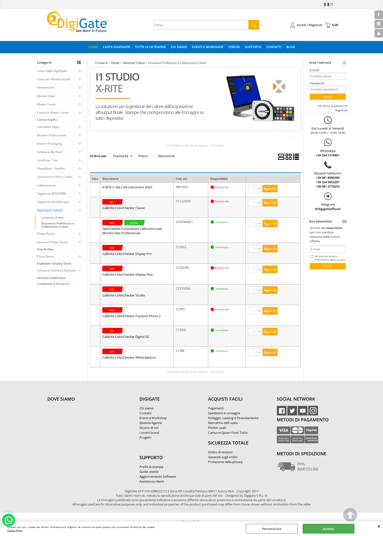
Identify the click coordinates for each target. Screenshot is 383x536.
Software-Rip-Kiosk (50, 152)
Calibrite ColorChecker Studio (123, 295)
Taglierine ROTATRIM (51, 194)
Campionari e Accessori (53, 284)
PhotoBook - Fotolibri (51, 168)
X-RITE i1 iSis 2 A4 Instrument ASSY (127, 187)
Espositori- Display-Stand (54, 263)
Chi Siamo (179, 47)
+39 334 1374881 (328, 155)
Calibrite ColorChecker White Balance (129, 357)
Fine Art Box (45, 249)
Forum (234, 47)
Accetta (328, 528)
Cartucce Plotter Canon (53, 113)
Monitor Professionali (51, 135)
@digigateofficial (327, 209)
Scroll (350, 515)
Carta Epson (45, 256)
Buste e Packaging (49, 144)
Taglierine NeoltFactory (53, 202)
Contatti (273, 47)
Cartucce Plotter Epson (52, 242)
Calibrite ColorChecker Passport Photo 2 (131, 316)
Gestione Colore (50, 210)
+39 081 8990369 (328, 177)
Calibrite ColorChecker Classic (123, 208)
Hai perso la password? (332, 106)
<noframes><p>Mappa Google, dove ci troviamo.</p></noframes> (84, 431)
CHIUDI (379, 526)
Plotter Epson (46, 234)
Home (93, 47)
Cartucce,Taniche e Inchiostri (56, 270)
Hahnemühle (46, 87)
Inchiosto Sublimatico (51, 278)
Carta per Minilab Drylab (54, 79)
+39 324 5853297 (328, 182)
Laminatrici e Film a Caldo (54, 177)
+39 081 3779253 (328, 186)
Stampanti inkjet (48, 127)
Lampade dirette (52, 217)
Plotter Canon (46, 104)
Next (297, 101)
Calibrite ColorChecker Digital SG (125, 336)
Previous (93, 101)
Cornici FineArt (47, 120)
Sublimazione (46, 185)
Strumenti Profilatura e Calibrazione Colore (57, 225)
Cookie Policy (15, 530)
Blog (290, 47)
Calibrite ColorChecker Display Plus (127, 274)
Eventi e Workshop (207, 47)
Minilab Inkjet (46, 96)
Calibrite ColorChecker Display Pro (127, 254)
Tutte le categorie (150, 47)
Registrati (341, 110)
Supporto (253, 47)
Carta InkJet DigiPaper (52, 71)
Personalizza (271, 528)
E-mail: (314, 70)
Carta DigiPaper (116, 47)
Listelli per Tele (47, 160)
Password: (317, 83)
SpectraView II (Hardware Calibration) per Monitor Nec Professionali (132, 230)
